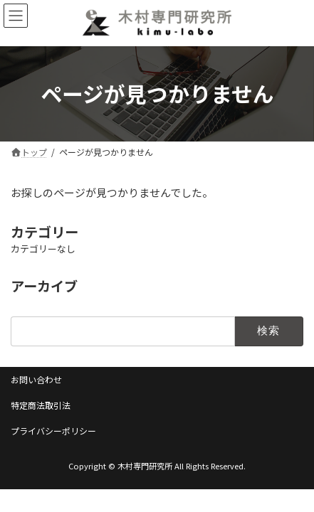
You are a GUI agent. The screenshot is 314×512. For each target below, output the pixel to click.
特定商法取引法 (40, 405)
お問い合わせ (36, 379)
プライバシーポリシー (53, 431)
